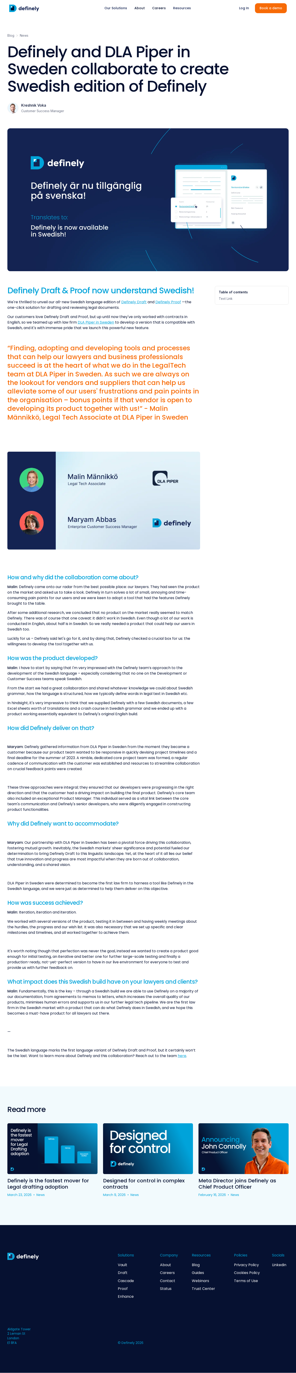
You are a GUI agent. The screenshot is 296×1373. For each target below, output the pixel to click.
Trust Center (203, 1288)
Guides (198, 1272)
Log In (244, 8)
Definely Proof (168, 302)
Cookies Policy (247, 1272)
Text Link (226, 298)
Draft (122, 1272)
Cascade (126, 1280)
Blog (10, 35)
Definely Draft (134, 302)
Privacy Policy (246, 1265)
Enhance (126, 1296)
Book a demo (271, 8)
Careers (159, 8)
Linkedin (279, 1265)
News (24, 35)
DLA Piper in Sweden (96, 322)
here (182, 1055)
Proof (123, 1288)
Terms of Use (246, 1280)
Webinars (200, 1280)
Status (166, 1288)
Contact (167, 1280)
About (139, 8)
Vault (122, 1265)
